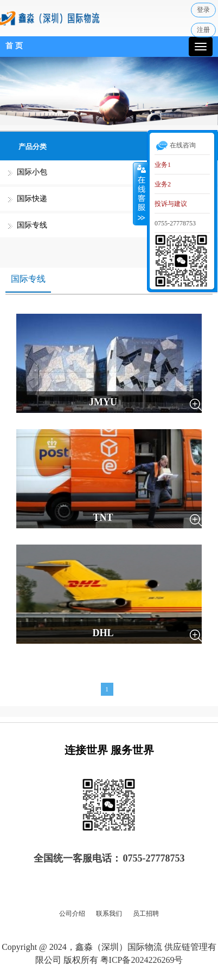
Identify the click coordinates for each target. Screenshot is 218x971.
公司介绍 (72, 913)
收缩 (140, 193)
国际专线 (32, 225)
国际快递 (32, 199)
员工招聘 (146, 913)
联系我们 (109, 913)
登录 (203, 10)
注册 (203, 30)
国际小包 (32, 172)
